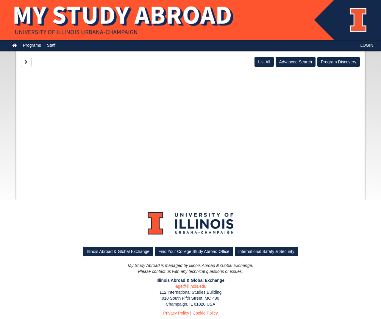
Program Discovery (338, 62)
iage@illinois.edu (190, 286)
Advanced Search (295, 62)
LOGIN (366, 45)
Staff (51, 45)
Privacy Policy (176, 313)
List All (264, 62)
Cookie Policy (205, 313)
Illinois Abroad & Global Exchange (118, 251)
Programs (32, 45)
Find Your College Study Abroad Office (193, 251)
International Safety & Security (266, 251)
